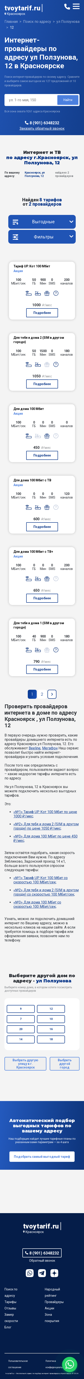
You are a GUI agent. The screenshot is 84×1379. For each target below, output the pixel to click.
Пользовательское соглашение (18, 1364)
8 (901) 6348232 (44, 122)
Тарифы (10, 1302)
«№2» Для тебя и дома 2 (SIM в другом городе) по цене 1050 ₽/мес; (46, 826)
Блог (7, 1327)
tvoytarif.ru (22, 8)
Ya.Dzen (54, 1273)
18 (51, 1039)
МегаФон (50, 748)
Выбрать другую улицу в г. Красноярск (25, 1063)
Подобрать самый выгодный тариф (42, 1156)
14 (20, 1039)
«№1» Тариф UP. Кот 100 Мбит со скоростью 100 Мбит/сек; (40, 880)
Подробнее (42, 313)
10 (51, 1019)
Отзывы (10, 1308)
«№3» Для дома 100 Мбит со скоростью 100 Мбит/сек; (37, 904)
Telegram (42, 1273)
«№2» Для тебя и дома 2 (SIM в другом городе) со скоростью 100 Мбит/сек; (46, 892)
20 (20, 1029)
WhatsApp (30, 1273)
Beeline (35, 748)
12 (51, 1008)
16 (51, 1029)
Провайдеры (54, 1302)
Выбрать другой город (64, 1063)
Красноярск (16, 14)
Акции (49, 1308)
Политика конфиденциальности (56, 1364)
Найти (67, 100)
